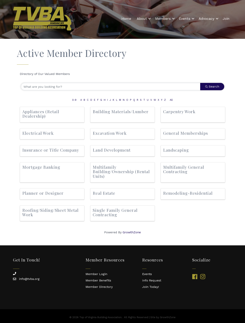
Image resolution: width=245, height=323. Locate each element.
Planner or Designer (43, 193)
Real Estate (104, 193)
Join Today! (150, 287)
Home (126, 18)
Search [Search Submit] (212, 86)
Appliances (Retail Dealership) (40, 114)
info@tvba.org (29, 279)
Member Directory (99, 287)
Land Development (112, 150)
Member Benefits (98, 280)
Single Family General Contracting (115, 212)
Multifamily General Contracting (183, 169)
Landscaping (176, 150)
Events (184, 18)
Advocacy (206, 18)
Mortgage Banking (41, 167)
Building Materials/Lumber (121, 111)
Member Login (96, 274)
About (142, 18)
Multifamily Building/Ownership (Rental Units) (121, 171)
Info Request (151, 280)
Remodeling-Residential (188, 193)
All (171, 99)
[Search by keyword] (110, 86)
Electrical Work (38, 133)
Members (163, 18)
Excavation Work (110, 133)
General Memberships (185, 133)
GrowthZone (132, 232)
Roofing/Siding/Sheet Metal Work (50, 212)
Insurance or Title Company (50, 150)
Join (226, 18)
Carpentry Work (179, 111)
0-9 (74, 99)
